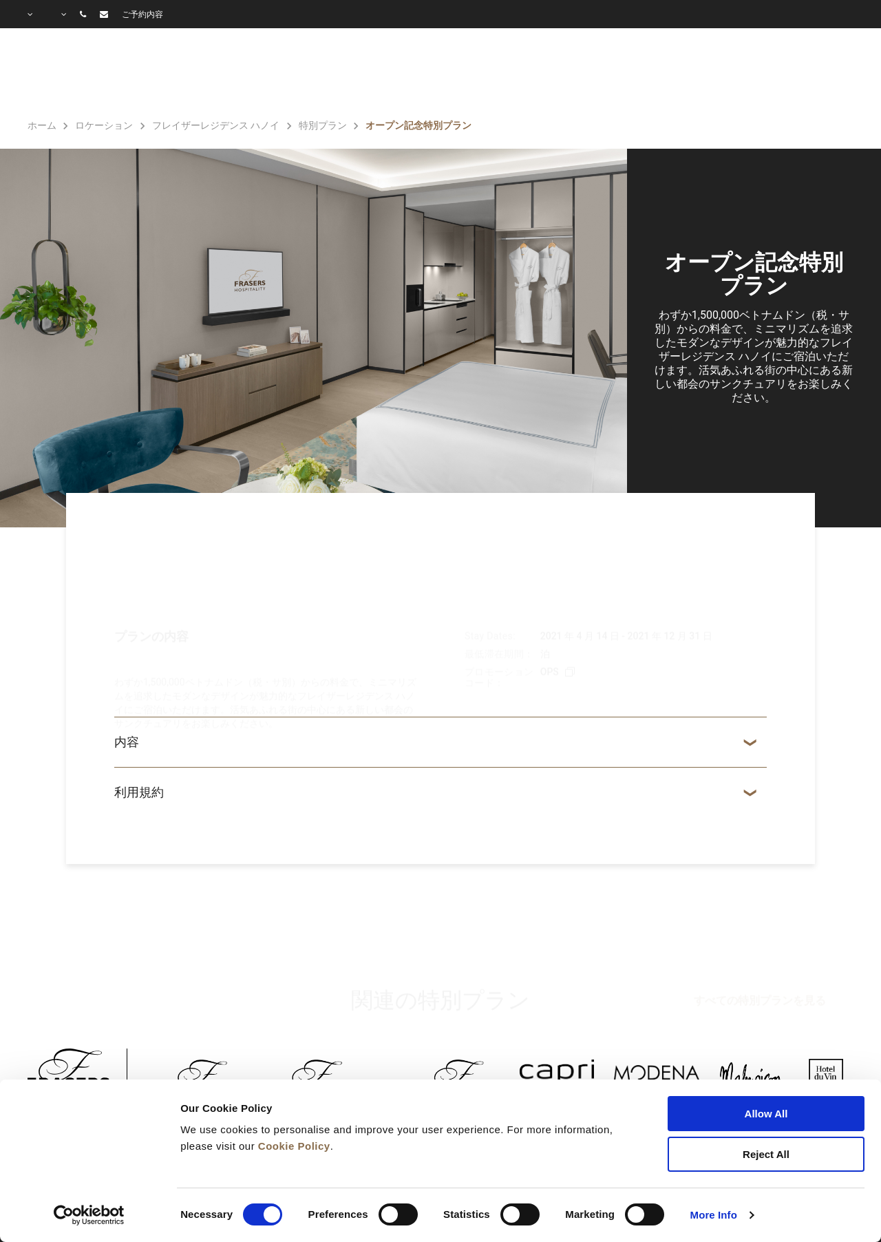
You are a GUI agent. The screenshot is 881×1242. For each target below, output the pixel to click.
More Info (713, 1215)
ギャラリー (645, 73)
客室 (404, 73)
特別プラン (552, 73)
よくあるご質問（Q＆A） (778, 73)
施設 (469, 73)
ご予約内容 (142, 14)
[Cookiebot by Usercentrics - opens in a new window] (89, 1215)
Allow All (766, 1113)
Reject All (766, 1154)
